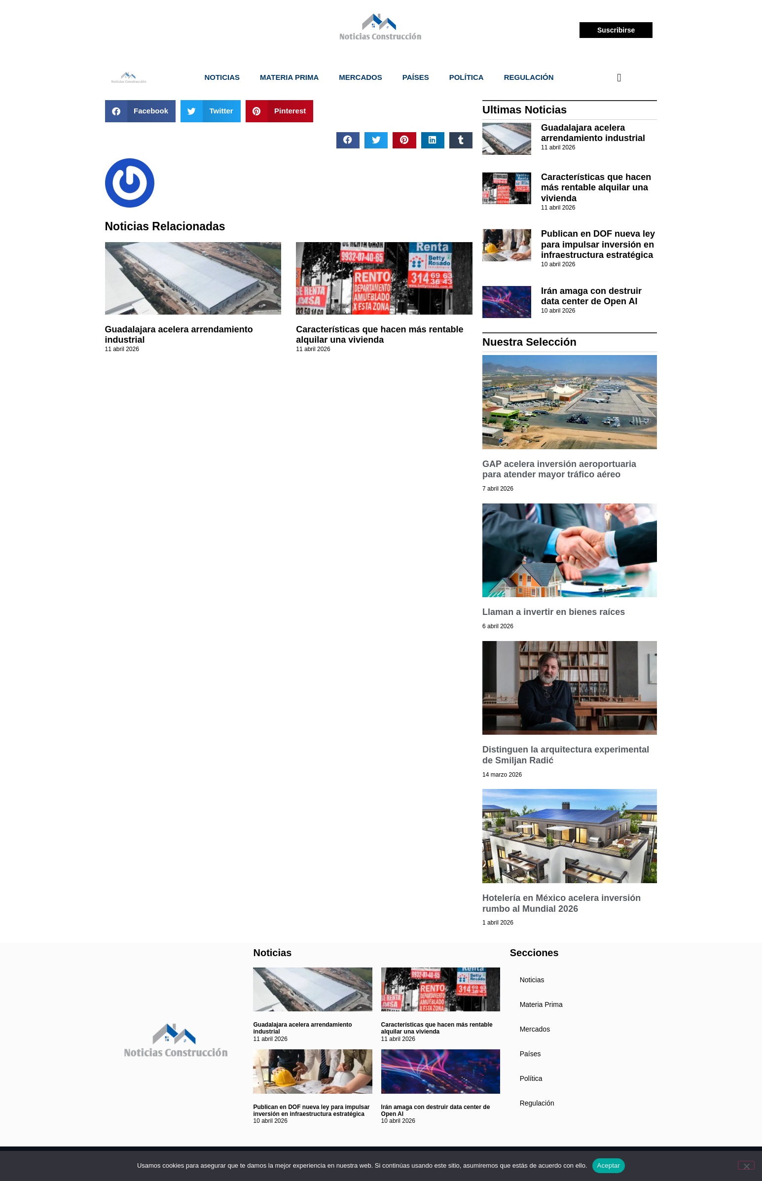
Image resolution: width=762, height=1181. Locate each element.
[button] (140, 111)
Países (415, 77)
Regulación (529, 77)
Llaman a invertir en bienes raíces (553, 612)
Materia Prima (289, 77)
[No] (746, 1165)
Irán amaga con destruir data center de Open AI (591, 296)
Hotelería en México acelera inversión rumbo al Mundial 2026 (561, 903)
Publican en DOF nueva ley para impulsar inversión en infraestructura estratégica (598, 244)
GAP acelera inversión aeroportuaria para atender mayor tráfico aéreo (559, 469)
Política (466, 77)
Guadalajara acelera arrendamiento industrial (593, 133)
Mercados (360, 77)
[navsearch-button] (619, 77)
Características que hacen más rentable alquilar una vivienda (379, 334)
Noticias (222, 77)
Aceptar (608, 1165)
